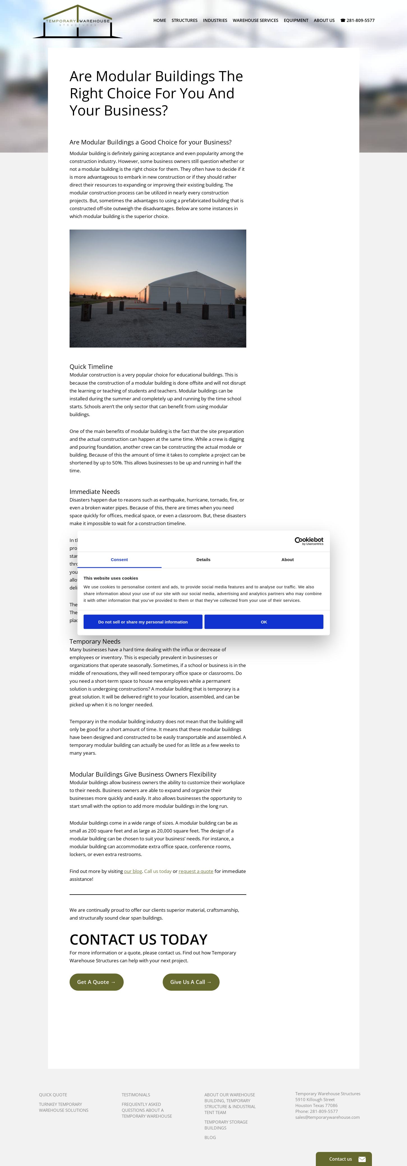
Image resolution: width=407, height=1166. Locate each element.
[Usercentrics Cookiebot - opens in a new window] (298, 541)
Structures (184, 20)
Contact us (347, 1159)
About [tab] (288, 559)
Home (159, 20)
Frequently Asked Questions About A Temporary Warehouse (147, 1110)
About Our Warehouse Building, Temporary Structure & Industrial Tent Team (230, 1103)
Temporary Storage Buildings (226, 1125)
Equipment (296, 20)
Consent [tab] (119, 559)
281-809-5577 (324, 1111)
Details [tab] (204, 559)
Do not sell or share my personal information (143, 621)
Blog (210, 1137)
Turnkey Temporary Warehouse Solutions (63, 1107)
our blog (133, 871)
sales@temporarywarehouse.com (327, 1117)
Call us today (158, 871)
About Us (324, 20)
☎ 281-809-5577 (357, 20)
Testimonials (136, 1094)
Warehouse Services (255, 20)
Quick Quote (53, 1094)
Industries (215, 20)
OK (264, 621)
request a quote (196, 871)
